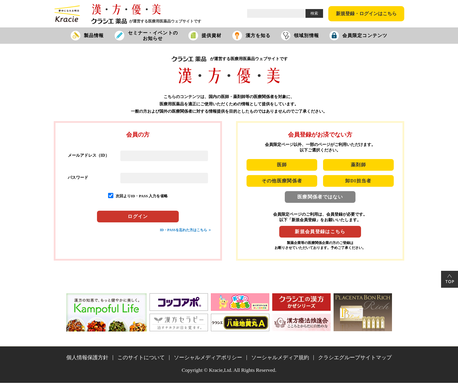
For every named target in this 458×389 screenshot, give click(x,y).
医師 (282, 164)
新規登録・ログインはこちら (366, 13)
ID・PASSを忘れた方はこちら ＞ (185, 230)
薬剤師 (358, 164)
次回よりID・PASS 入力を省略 (142, 196)
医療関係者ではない (320, 196)
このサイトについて (141, 357)
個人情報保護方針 (87, 357)
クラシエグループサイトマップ (355, 357)
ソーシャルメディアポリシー (208, 357)
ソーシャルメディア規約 (280, 357)
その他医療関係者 (282, 180)
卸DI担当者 (358, 180)
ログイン (138, 216)
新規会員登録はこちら (320, 231)
